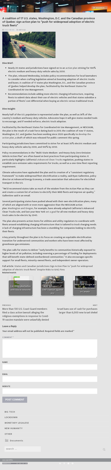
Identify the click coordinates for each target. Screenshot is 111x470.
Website (6, 386)
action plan (71, 68)
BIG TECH (10, 412)
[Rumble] (60, 463)
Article (21, 29)
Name (5, 362)
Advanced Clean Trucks (50, 160)
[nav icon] (9, 8)
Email (5, 374)
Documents (16, 441)
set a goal (51, 212)
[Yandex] (68, 463)
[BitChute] (64, 463)
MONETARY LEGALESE (17, 423)
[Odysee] (72, 463)
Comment (8, 337)
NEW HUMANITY (14, 428)
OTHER (8, 434)
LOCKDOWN (11, 417)
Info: (11, 460)
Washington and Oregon (20, 208)
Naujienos (98, 8)
